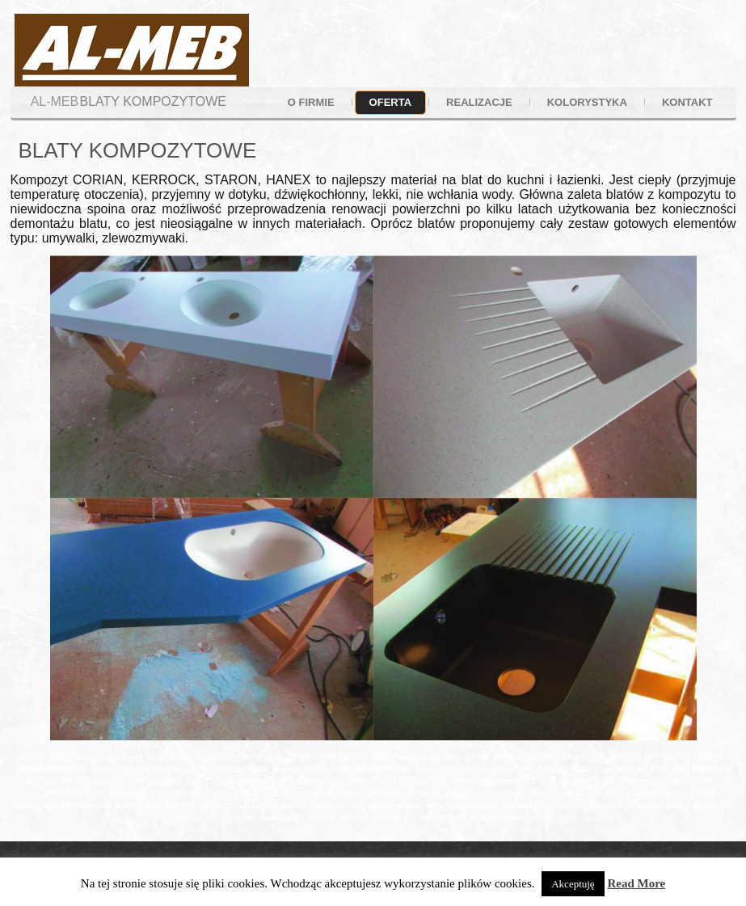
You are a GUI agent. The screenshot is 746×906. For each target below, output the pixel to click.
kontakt (687, 102)
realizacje (479, 102)
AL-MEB (55, 101)
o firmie (311, 102)
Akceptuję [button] (572, 884)
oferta (390, 102)
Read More (636, 883)
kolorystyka (587, 102)
